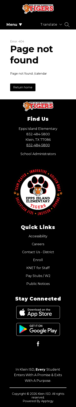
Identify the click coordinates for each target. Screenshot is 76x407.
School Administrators (38, 154)
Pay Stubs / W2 (38, 276)
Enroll (38, 260)
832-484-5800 (38, 145)
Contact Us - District (38, 252)
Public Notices (38, 284)
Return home (22, 87)
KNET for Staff (38, 268)
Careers (38, 244)
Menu (14, 24)
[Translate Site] (51, 24)
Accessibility (38, 236)
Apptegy (47, 401)
